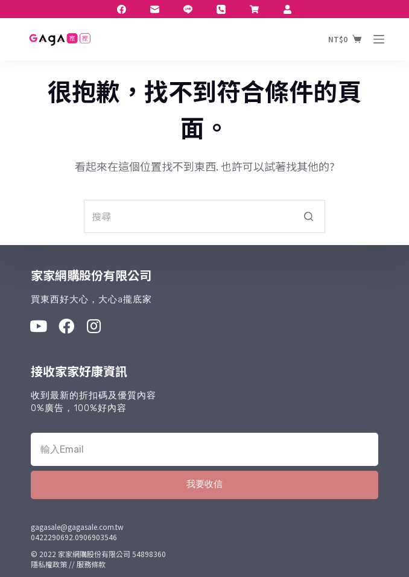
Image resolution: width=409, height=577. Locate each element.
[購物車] (344, 39)
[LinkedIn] (254, 9)
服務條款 (91, 564)
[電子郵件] (154, 9)
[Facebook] (121, 9)
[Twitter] (287, 9)
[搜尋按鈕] (308, 216)
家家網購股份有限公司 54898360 (112, 554)
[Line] (187, 9)
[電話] (221, 9)
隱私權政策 (49, 564)
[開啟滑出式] (378, 39)
